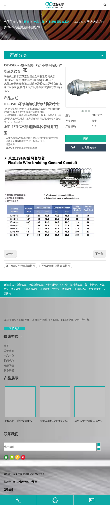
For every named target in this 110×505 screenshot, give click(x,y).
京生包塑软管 (36, 284)
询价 (86, 138)
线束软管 (16, 289)
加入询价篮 (88, 147)
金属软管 (45, 289)
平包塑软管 (80, 289)
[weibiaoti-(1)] (7, 311)
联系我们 (9, 370)
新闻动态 (9, 360)
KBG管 (64, 284)
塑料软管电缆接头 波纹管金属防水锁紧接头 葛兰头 (89, 421)
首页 (6, 345)
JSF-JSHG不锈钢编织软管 (20, 265)
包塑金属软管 (30, 289)
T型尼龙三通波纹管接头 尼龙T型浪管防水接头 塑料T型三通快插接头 (20, 421)
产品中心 (9, 355)
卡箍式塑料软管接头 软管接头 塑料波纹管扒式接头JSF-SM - (54, 421)
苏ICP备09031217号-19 (25, 481)
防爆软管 (67, 289)
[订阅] (99, 447)
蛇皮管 (56, 289)
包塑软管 (21, 284)
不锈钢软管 (52, 284)
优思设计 (8, 489)
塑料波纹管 (76, 284)
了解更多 (14, 328)
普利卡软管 (91, 284)
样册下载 (9, 365)
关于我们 (9, 350)
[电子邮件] (50, 447)
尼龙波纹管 (95, 289)
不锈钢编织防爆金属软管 (56, 265)
